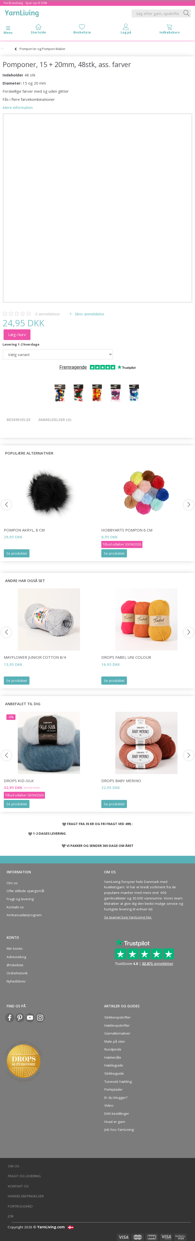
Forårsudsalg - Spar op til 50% (25, 3)
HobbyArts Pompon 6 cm (126, 530)
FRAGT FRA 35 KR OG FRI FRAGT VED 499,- (100, 823)
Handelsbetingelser (26, 1196)
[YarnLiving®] (22, 12)
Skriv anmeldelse (89, 313)
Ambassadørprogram (24, 915)
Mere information (18, 107)
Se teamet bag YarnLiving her (127, 917)
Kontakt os (15, 907)
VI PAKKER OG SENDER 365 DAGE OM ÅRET (100, 845)
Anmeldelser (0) (54, 419)
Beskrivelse (18, 419)
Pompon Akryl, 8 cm (24, 530)
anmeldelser (47, 313)
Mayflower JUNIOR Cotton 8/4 (35, 657)
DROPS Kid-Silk (19, 780)
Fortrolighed (20, 1206)
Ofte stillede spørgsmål (25, 891)
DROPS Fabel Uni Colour (126, 657)
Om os (12, 883)
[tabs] (169, 30)
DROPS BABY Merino (121, 780)
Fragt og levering (20, 899)
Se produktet (16, 553)
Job (11, 1216)
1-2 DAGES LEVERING (49, 833)
